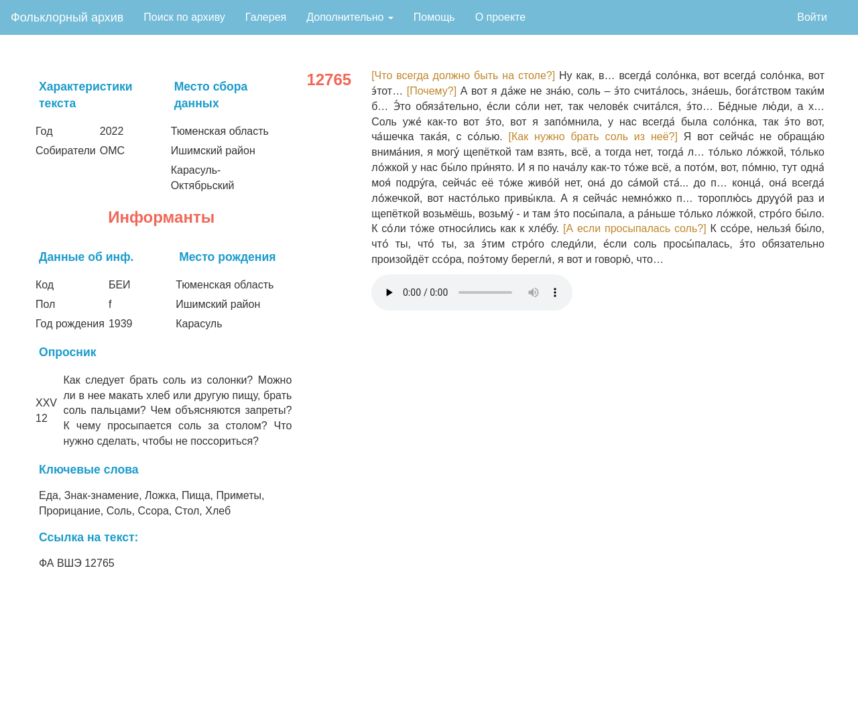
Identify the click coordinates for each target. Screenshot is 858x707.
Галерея (265, 17)
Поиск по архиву (184, 17)
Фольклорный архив (67, 17)
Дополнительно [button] (349, 17)
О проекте (500, 17)
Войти (812, 17)
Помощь (434, 17)
